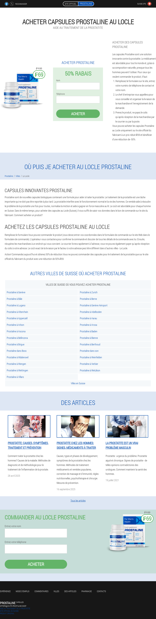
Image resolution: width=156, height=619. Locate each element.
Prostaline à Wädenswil (17, 357)
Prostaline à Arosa (88, 324)
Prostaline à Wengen (16, 363)
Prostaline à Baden (88, 331)
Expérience (5, 591)
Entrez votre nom (13, 526)
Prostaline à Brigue (15, 344)
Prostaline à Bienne (89, 337)
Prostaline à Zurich (89, 292)
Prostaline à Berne (88, 298)
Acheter (78, 113)
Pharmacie (86, 591)
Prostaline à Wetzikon (90, 370)
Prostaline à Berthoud (90, 344)
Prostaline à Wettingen (17, 370)
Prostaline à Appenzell (17, 318)
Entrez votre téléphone (15, 542)
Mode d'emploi (22, 591)
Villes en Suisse (78, 383)
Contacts (101, 591)
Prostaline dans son (89, 350)
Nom (58, 80)
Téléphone (60, 94)
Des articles (70, 591)
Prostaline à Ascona (16, 331)
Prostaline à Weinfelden (91, 357)
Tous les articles (78, 500)
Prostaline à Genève (16, 292)
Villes (56, 591)
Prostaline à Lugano (16, 305)
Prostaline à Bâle (14, 298)
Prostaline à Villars (15, 376)
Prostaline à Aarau (88, 318)
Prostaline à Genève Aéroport (93, 305)
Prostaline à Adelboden (91, 311)
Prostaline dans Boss (17, 350)
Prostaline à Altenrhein (17, 311)
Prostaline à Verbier (89, 363)
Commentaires (41, 591)
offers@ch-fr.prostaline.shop (13, 606)
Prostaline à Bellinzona (17, 337)
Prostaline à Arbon (15, 324)
